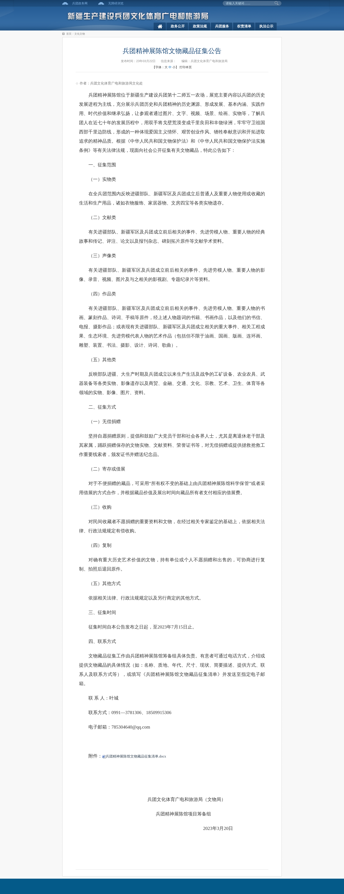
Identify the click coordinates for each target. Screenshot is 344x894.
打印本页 (185, 67)
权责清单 (244, 26)
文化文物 (79, 33)
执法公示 (266, 26)
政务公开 (178, 26)
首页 (69, 33)
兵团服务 (222, 26)
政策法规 (200, 26)
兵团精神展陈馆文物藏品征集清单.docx (134, 756)
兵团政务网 (80, 3)
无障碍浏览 (116, 3)
